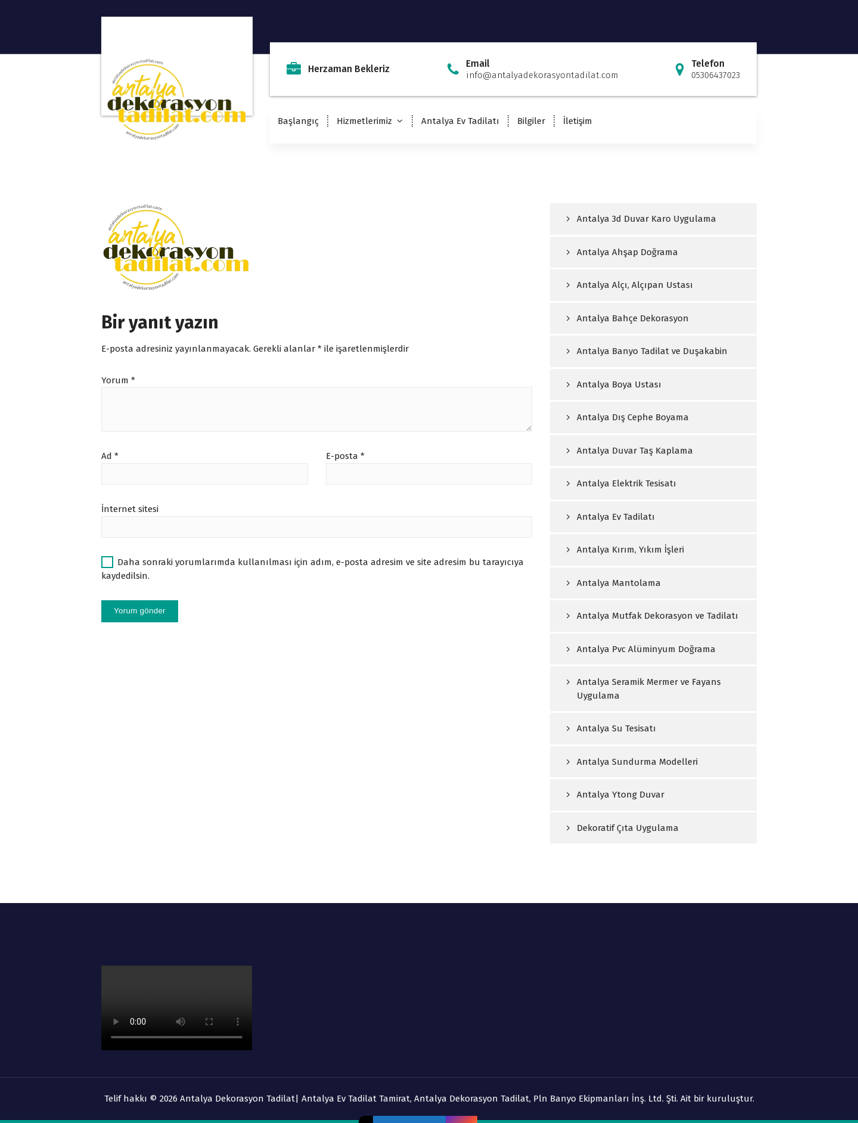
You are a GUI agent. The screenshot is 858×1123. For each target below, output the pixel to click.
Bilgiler (531, 121)
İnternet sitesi (129, 509)
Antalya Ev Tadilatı (460, 121)
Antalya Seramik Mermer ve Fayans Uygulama (649, 689)
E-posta (345, 456)
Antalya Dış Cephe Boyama (633, 417)
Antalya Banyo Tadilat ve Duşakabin (652, 351)
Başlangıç (298, 121)
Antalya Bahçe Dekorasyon (633, 318)
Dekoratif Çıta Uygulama (628, 828)
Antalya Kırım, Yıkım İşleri (630, 549)
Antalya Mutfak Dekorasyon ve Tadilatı (657, 615)
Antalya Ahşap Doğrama (627, 252)
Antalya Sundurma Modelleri (637, 761)
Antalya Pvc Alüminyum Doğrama (646, 649)
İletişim (577, 121)
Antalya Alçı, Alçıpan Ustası (635, 285)
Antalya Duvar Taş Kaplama (635, 450)
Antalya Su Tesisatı (616, 728)
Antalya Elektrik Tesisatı (626, 483)
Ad (110, 456)
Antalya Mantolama (619, 583)
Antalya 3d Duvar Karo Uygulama (646, 218)
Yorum (118, 380)
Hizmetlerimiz (364, 121)
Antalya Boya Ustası (619, 384)
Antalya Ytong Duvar (620, 794)
